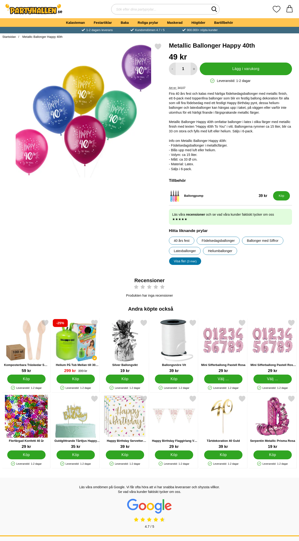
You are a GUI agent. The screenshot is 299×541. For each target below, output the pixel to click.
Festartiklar (103, 23)
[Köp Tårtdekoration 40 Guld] (223, 454)
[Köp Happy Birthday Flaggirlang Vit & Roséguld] (174, 454)
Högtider (198, 23)
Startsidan (9, 37)
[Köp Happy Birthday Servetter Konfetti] (125, 454)
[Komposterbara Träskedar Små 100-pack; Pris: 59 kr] (26, 346)
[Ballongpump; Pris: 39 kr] (220, 196)
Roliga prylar (148, 23)
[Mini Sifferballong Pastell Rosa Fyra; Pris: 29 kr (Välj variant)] (273, 346)
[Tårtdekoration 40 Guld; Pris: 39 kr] (223, 422)
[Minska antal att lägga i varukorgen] (172, 69)
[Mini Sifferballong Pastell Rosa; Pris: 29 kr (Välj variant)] (223, 346)
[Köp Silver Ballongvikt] (125, 379)
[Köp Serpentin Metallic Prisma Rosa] (272, 454)
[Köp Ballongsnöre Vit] (174, 379)
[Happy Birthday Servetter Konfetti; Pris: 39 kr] (125, 422)
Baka (125, 23)
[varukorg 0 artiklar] (289, 9)
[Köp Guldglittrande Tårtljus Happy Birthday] (75, 454)
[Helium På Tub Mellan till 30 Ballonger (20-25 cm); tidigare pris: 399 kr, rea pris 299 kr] (76, 346)
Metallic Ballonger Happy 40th (42, 37)
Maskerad (174, 23)
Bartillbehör (223, 23)
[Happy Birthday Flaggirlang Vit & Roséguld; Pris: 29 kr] (174, 422)
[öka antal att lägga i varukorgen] (194, 69)
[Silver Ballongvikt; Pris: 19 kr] (125, 346)
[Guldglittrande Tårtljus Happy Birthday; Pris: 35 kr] (76, 422)
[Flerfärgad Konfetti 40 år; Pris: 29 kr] (26, 422)
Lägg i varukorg (245, 69)
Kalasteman (75, 23)
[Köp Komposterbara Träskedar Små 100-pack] (26, 379)
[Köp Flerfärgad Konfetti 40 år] (26, 454)
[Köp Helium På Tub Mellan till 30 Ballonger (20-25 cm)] (75, 379)
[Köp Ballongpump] (281, 195)
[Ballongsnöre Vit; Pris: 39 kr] (174, 346)
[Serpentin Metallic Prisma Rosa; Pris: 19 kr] (273, 422)
